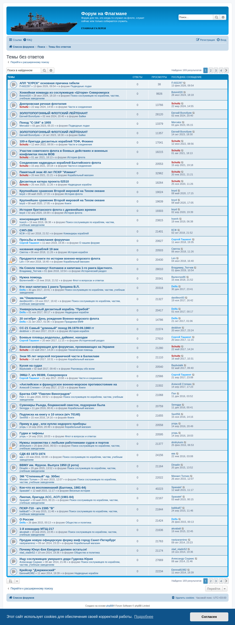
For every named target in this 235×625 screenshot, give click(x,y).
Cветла (24, 252)
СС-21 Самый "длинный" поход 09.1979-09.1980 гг (57, 328)
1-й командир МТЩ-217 (37, 529)
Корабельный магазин (81, 175)
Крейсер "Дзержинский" (38, 570)
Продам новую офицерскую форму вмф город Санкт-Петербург (68, 540)
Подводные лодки (80, 86)
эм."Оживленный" (33, 298)
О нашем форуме (89, 242)
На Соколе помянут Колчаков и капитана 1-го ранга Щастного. (66, 268)
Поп (22, 396)
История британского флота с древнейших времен (58, 209)
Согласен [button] (209, 617)
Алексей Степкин (30, 387)
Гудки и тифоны (32, 433)
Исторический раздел (93, 271)
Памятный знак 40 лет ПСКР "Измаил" (48, 172)
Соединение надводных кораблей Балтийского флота (60, 162)
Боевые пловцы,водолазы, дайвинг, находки (53, 337)
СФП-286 (26, 230)
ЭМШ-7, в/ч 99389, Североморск (43, 375)
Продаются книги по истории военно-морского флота (60, 258)
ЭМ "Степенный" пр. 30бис (40, 476)
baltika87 (25, 511)
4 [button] (221, 70)
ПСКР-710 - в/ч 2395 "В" (37, 508)
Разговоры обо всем (83, 368)
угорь (23, 427)
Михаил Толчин (28, 479)
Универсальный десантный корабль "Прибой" (55, 309)
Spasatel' (25, 490)
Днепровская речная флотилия (43, 103)
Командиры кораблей (76, 233)
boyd (22, 194)
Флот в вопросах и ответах (88, 280)
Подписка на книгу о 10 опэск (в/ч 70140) (50, 414)
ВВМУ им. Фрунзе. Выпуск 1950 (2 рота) (49, 465)
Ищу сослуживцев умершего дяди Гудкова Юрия (56, 559)
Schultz (24, 106)
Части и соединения (80, 106)
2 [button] (211, 70)
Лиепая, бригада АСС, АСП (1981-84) (47, 497)
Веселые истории (80, 490)
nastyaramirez (27, 543)
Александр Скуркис (31, 562)
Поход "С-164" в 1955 (35, 122)
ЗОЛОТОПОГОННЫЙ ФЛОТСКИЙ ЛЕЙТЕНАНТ (54, 113)
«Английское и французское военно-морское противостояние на (68, 384)
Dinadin (24, 468)
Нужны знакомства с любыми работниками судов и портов (64, 442)
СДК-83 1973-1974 (32, 454)
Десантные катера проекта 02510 (44, 181)
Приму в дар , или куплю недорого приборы (53, 424)
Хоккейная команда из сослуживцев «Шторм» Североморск (64, 92)
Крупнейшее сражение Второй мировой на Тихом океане (62, 191)
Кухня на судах (31, 365)
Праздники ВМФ (73, 321)
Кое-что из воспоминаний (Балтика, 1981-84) (53, 487)
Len (22, 261)
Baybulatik (25, 368)
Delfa (23, 289)
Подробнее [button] (143, 617)
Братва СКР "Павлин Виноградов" (45, 393)
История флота (76, 157)
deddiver (24, 331)
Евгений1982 (27, 573)
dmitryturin (25, 445)
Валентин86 (27, 280)
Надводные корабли (79, 184)
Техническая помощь (80, 349)
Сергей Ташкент (29, 242)
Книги (68, 203)
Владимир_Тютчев (30, 271)
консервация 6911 (33, 219)
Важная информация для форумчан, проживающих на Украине (67, 346)
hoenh (23, 222)
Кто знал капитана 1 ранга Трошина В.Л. (49, 286)
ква (21, 457)
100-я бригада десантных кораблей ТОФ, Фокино (56, 141)
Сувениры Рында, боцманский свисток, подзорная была (62, 405)
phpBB (109, 606)
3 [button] (216, 70)
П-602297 (25, 86)
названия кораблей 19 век (39, 249)
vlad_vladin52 (27, 552)
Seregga (24, 408)
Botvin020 (25, 95)
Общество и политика (78, 522)
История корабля (78, 252)
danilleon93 (26, 301)
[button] (226, 70)
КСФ (22, 233)
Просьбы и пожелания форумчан (45, 239)
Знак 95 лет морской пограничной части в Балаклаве (59, 356)
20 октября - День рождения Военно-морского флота (59, 318)
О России (27, 519)
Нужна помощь (31, 277)
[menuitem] (27, 40)
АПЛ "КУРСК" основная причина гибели (49, 83)
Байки (82, 116)
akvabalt (24, 532)
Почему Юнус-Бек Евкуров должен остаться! (53, 549)
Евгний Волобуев (30, 116)
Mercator (24, 125)
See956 (24, 417)
